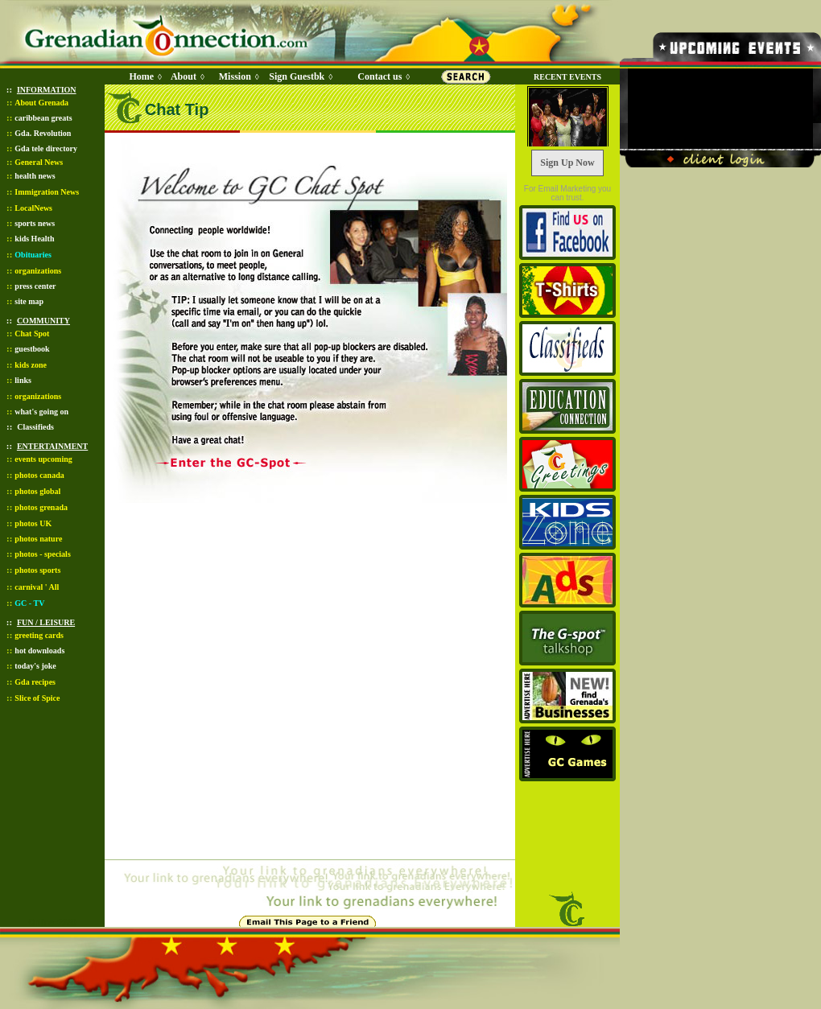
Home (141, 76)
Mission (235, 76)
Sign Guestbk (299, 76)
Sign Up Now (567, 162)
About (183, 76)
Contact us (379, 76)
